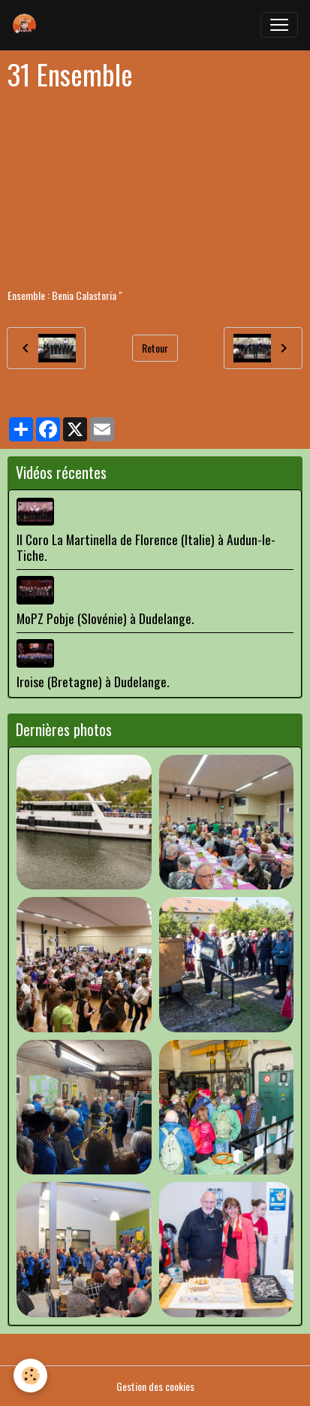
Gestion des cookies (155, 1386)
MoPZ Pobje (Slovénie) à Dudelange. (105, 618)
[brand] (28, 25)
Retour (155, 348)
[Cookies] (30, 1375)
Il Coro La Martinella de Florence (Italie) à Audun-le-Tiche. (146, 547)
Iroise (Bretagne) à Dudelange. (93, 681)
